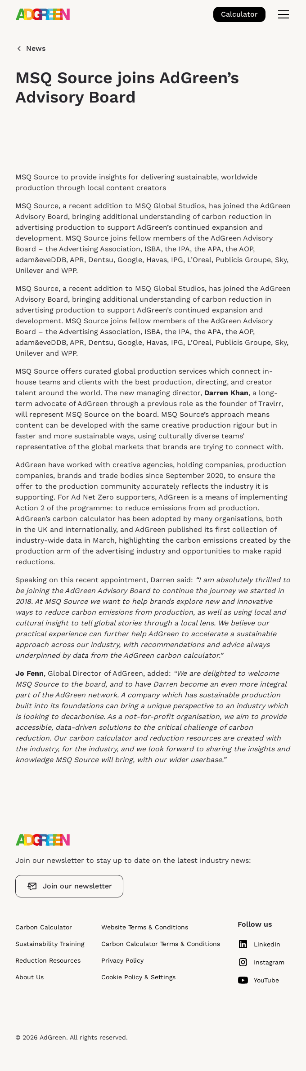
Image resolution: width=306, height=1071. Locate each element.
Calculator (239, 14)
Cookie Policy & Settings (138, 977)
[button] (282, 14)
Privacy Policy (122, 960)
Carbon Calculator (43, 927)
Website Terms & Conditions (144, 927)
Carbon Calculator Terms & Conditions (160, 943)
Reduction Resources (48, 960)
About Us (29, 977)
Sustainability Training (49, 943)
